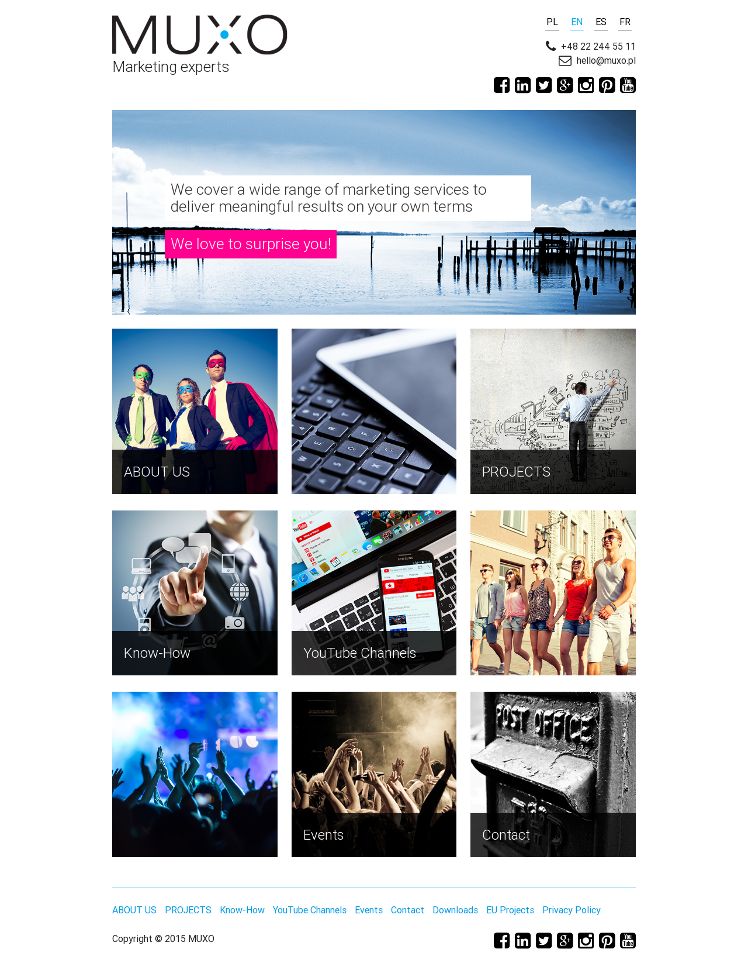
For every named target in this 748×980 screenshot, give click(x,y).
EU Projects (510, 910)
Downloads (455, 910)
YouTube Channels (310, 910)
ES (601, 21)
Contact (407, 910)
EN (577, 21)
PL (552, 21)
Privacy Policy (571, 910)
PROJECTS (188, 910)
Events (369, 910)
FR (625, 21)
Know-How (242, 910)
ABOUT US (134, 910)
